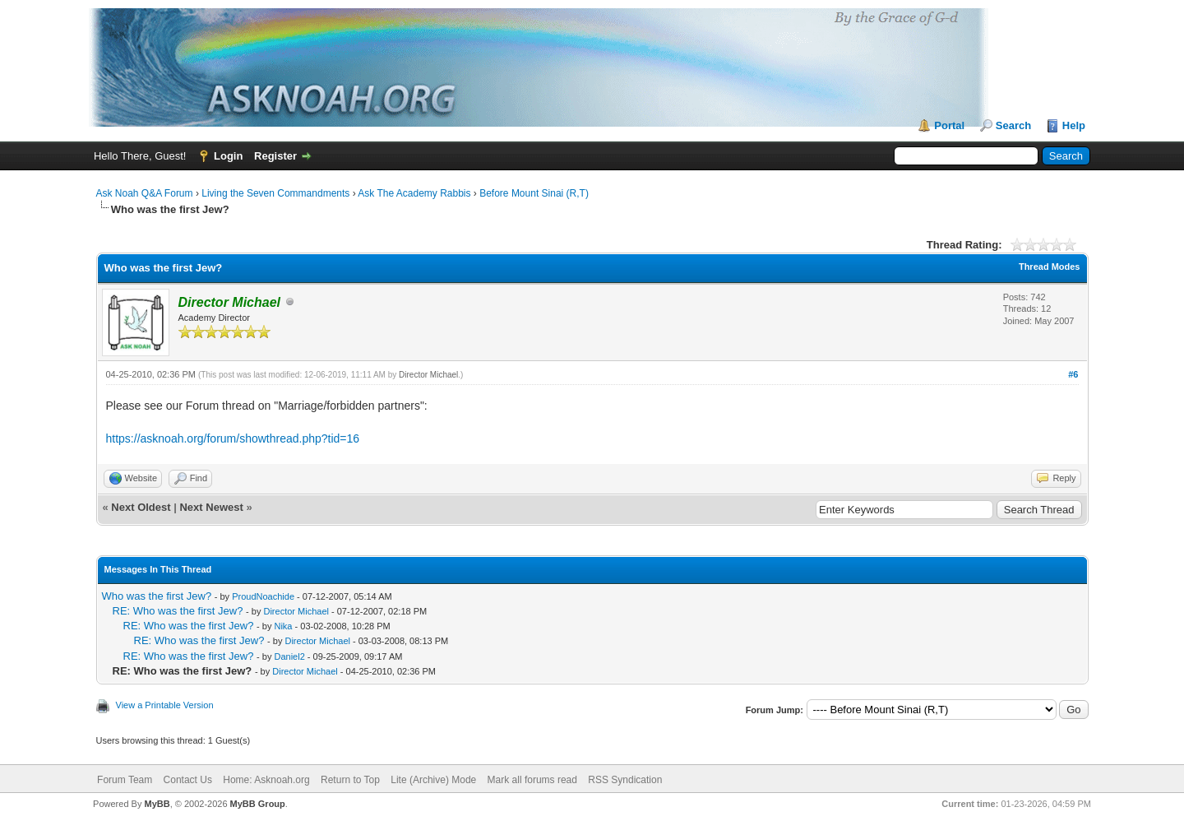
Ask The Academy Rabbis (414, 193)
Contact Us (188, 780)
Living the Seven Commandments (275, 193)
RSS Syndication (625, 780)
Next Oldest (140, 507)
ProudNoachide (263, 596)
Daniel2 (289, 656)
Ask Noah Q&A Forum (144, 193)
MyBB (156, 804)
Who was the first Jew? (157, 596)
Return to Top (350, 780)
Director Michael (428, 374)
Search (1013, 125)
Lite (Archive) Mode (433, 780)
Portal (949, 125)
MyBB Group (257, 804)
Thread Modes (1049, 266)
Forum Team (124, 780)
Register (275, 156)
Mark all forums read (532, 780)
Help (1073, 125)
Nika (283, 626)
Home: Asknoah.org (266, 780)
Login (228, 156)
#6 (1073, 374)
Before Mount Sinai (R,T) (534, 193)
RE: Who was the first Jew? (178, 611)
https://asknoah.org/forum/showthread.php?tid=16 (233, 438)
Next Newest (211, 507)
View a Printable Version (165, 705)
